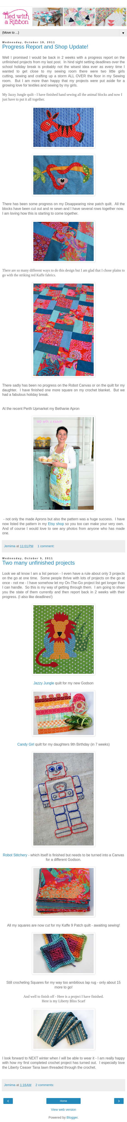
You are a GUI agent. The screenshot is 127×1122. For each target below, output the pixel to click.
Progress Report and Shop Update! (45, 47)
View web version (63, 1109)
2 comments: (45, 1085)
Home (63, 1101)
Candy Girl (25, 744)
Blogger (72, 1117)
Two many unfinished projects (38, 563)
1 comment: (45, 546)
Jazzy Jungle (44, 683)
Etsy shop (56, 524)
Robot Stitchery (15, 855)
